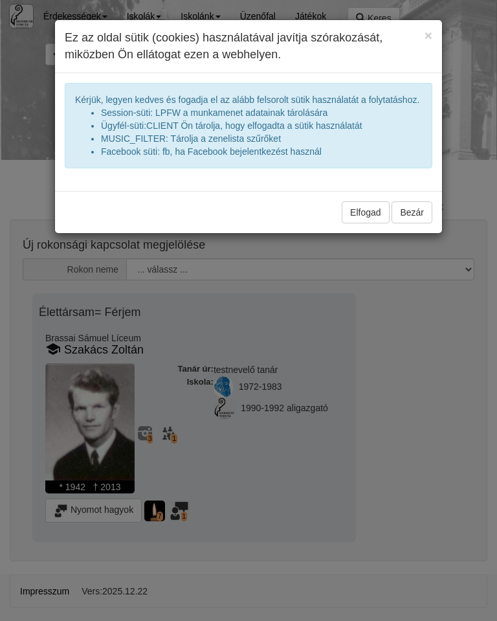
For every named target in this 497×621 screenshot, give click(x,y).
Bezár (412, 212)
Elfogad (365, 212)
